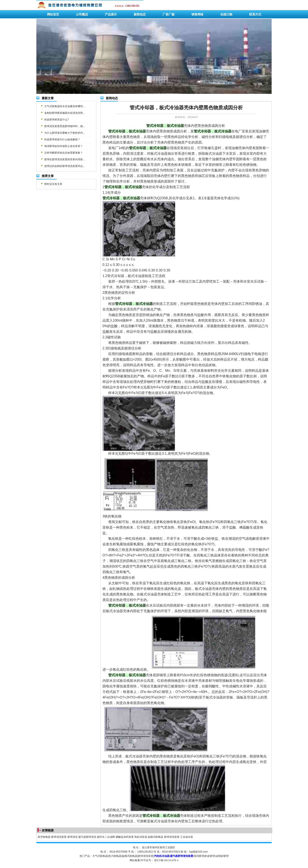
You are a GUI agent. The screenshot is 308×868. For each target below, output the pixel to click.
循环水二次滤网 (106, 836)
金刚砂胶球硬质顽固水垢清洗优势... (64, 112)
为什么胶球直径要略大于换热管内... (64, 132)
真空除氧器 (44, 836)
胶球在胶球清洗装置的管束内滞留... (64, 159)
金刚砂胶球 (222, 856)
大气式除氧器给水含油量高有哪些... (64, 106)
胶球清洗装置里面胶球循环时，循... (64, 126)
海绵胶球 (199, 856)
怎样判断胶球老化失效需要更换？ (63, 152)
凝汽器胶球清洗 (87, 836)
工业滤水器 (186, 836)
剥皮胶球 (210, 856)
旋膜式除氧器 (155, 836)
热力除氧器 (114, 856)
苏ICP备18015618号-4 (166, 860)
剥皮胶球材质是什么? (56, 119)
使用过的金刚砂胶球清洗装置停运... (64, 166)
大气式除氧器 (100, 856)
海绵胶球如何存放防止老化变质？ (63, 146)
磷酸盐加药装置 (125, 836)
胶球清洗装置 (59, 836)
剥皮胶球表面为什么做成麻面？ (62, 139)
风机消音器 (140, 836)
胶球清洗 (72, 836)
